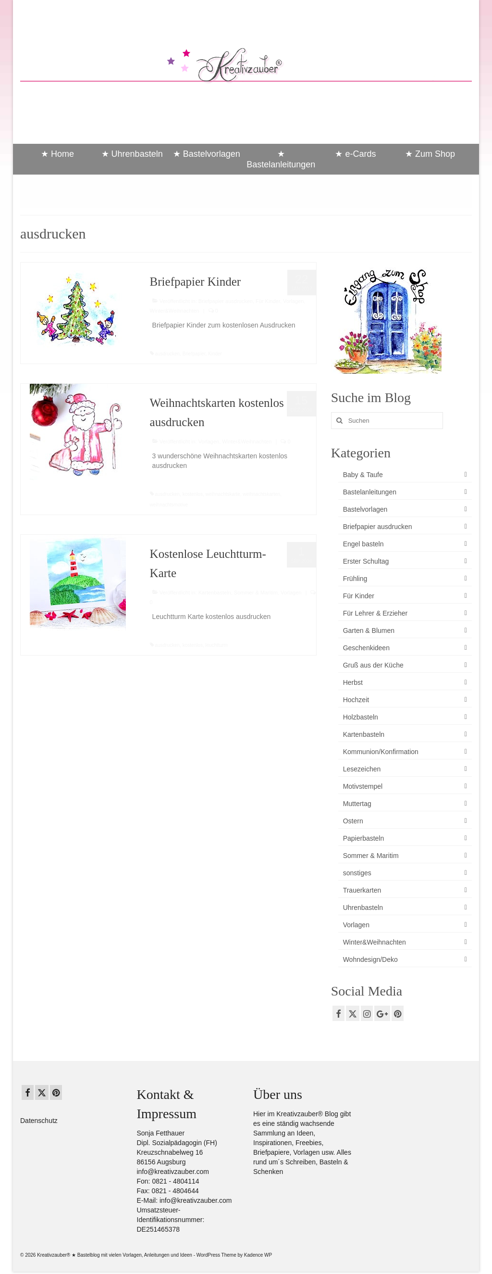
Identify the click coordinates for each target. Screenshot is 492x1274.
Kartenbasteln (214, 592)
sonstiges (357, 873)
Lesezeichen (362, 769)
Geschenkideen (366, 648)
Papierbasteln (363, 838)
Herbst (353, 682)
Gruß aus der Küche (373, 665)
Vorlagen (293, 301)
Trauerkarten (362, 890)
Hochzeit (356, 700)
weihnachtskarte (222, 494)
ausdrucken (167, 353)
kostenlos (193, 494)
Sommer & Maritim (256, 592)
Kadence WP (258, 1255)
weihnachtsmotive (169, 504)
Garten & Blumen (368, 630)
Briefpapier (194, 353)
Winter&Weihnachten (174, 311)
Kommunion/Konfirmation (380, 752)
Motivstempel (362, 786)
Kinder (215, 353)
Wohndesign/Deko (370, 959)
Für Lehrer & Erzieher (375, 613)
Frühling (355, 578)
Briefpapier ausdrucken (225, 301)
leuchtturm (216, 645)
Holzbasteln (360, 717)
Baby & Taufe (363, 475)
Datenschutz (39, 1120)
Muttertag (357, 803)
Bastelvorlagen (365, 509)
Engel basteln (363, 544)
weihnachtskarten (261, 494)
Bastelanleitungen (369, 492)
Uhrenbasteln (363, 907)
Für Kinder (268, 301)
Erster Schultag (366, 561)
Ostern (353, 821)
